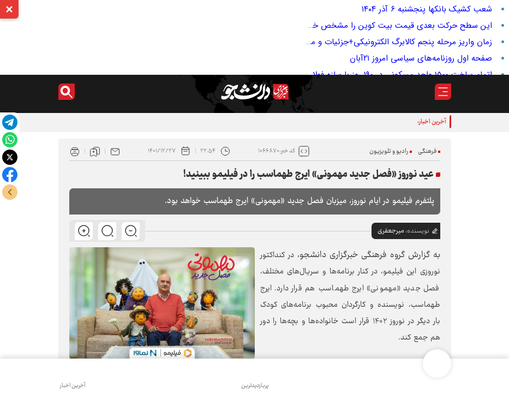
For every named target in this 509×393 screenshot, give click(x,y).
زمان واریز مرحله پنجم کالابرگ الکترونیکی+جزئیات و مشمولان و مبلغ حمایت (364, 42)
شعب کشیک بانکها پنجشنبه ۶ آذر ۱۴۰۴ (427, 9)
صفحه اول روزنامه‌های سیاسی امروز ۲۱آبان (421, 58)
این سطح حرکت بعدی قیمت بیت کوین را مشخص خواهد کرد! (386, 25)
